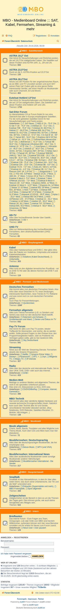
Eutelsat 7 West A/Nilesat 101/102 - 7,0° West (30, 179)
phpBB (22, 602)
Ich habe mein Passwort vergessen (16, 554)
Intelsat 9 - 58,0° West (41, 206)
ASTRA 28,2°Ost (18, 79)
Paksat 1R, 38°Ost (25, 153)
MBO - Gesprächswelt (32, 472)
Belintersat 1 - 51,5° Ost (30, 142)
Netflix (24, 354)
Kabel (12, 247)
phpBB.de (41, 608)
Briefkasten (15, 516)
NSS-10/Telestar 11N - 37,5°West (30, 198)
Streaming (15, 347)
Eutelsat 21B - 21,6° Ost (21, 162)
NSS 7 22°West (30, 190)
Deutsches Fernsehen (21, 287)
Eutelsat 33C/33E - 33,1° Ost (40, 155)
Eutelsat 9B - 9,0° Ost (44, 165)
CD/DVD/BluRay (28, 389)
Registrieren (21, 537)
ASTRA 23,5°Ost (18, 69)
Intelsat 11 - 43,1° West (46, 199)
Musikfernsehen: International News (29, 454)
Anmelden (6, 537)
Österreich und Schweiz (31, 317)
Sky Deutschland (29, 340)
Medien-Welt (16, 380)
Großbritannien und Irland (28, 318)
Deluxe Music (27, 447)
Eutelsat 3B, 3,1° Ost (41, 169)
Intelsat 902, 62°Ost (37, 133)
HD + (24, 220)
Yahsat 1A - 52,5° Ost (19, 139)
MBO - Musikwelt (32, 421)
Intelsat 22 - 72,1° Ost (41, 126)
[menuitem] (8, 36)
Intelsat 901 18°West (39, 187)
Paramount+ (24, 356)
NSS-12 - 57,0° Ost (30, 135)
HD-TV (12, 215)
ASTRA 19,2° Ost (18, 55)
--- (35, 171)
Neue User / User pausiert (33, 528)
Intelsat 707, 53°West (40, 203)
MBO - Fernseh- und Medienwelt (32, 282)
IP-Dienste (30, 359)
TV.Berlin (42, 587)
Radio (12, 366)
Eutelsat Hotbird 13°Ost (22, 98)
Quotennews (27, 303)
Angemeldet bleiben (20, 556)
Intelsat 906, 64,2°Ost (39, 130)
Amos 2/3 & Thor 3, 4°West (39, 176)
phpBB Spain (33, 605)
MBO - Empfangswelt (32, 242)
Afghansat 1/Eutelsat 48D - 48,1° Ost (36, 144)
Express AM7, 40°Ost (33, 151)
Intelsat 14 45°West (18, 201)
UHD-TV (13, 227)
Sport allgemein (33, 488)
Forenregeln (22, 599)
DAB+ (24, 373)
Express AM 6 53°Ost (46, 137)
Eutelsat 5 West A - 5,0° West (32, 177)
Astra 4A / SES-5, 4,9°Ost (44, 167)
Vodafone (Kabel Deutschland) (34, 257)
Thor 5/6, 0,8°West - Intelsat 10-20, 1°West (33, 174)
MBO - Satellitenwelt (32, 51)
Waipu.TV (18, 359)
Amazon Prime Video (39, 354)
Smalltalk (14, 477)
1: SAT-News (27, 123)
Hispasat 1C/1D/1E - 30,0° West (34, 194)
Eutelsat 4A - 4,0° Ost (19, 169)
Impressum (32, 599)
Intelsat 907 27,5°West (30, 192)
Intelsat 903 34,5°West (32, 197)
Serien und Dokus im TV (44, 319)
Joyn (43, 356)
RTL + (35, 356)
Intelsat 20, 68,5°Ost (42, 128)
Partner (41, 599)
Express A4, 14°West (48, 185)
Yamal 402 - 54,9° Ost (24, 137)
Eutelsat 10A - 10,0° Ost (20, 165)
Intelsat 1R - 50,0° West (40, 201)
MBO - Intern (32, 511)
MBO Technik (16, 398)
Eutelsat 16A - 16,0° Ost (45, 162)
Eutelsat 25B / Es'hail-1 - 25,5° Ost (40, 160)
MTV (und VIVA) (43, 447)
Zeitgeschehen (17, 495)
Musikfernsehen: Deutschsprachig (28, 440)
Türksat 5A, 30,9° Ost (38, 158)
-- (31, 146)
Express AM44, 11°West (42, 183)
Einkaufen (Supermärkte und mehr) (36, 486)
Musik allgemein (18, 426)
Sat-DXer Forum (18, 112)
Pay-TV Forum (17, 326)
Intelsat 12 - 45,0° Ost (33, 149)
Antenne (14, 266)
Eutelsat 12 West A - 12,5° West (33, 184)
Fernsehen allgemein (21, 310)
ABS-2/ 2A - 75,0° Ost (45, 123)
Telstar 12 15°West (18, 187)
